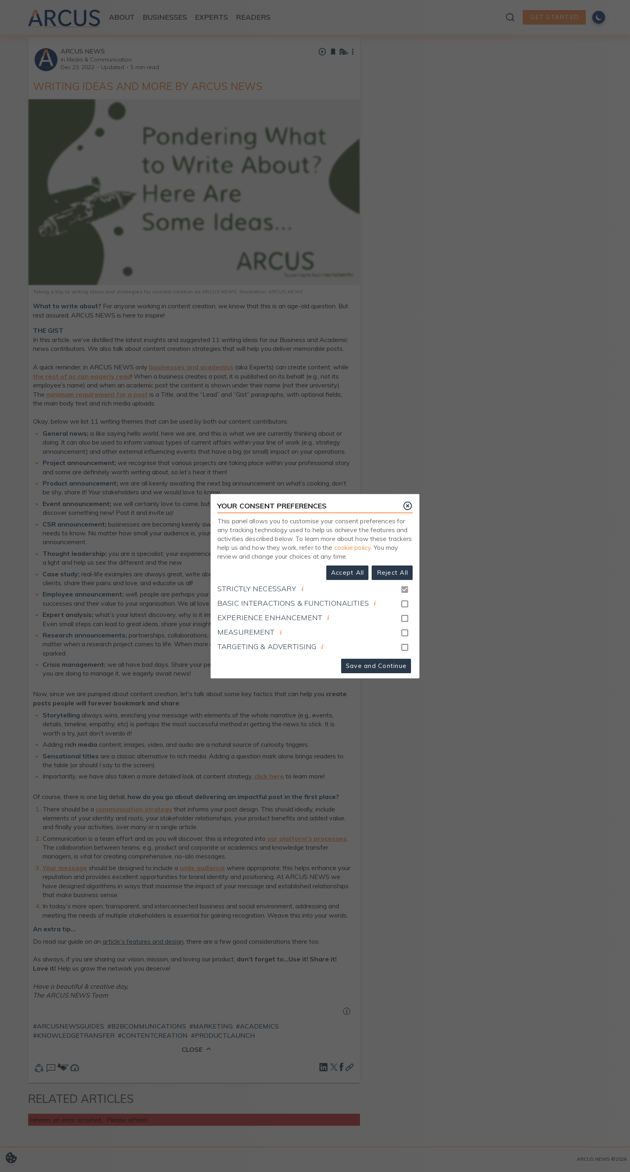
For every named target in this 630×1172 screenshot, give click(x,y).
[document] (303, 589)
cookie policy (352, 547)
